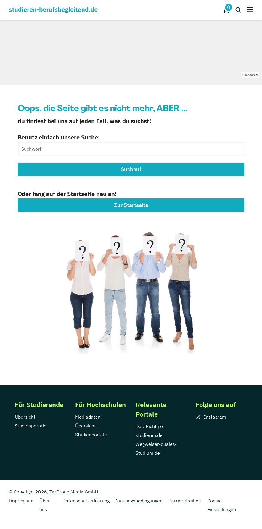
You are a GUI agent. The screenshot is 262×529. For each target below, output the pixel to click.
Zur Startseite (131, 205)
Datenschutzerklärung (86, 501)
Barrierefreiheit (184, 501)
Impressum (21, 501)
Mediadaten (88, 417)
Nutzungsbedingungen (139, 501)
